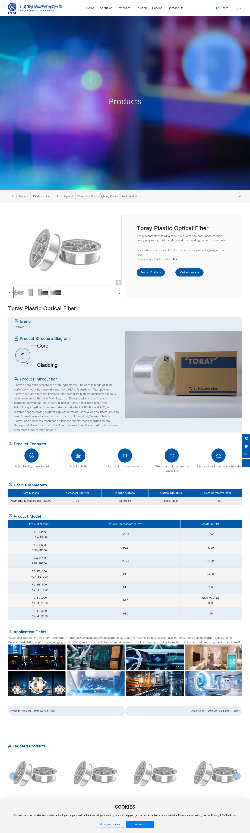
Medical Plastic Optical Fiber (38, 711)
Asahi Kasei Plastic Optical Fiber (210, 711)
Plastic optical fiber (165, 259)
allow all (140, 824)
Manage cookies (109, 824)
